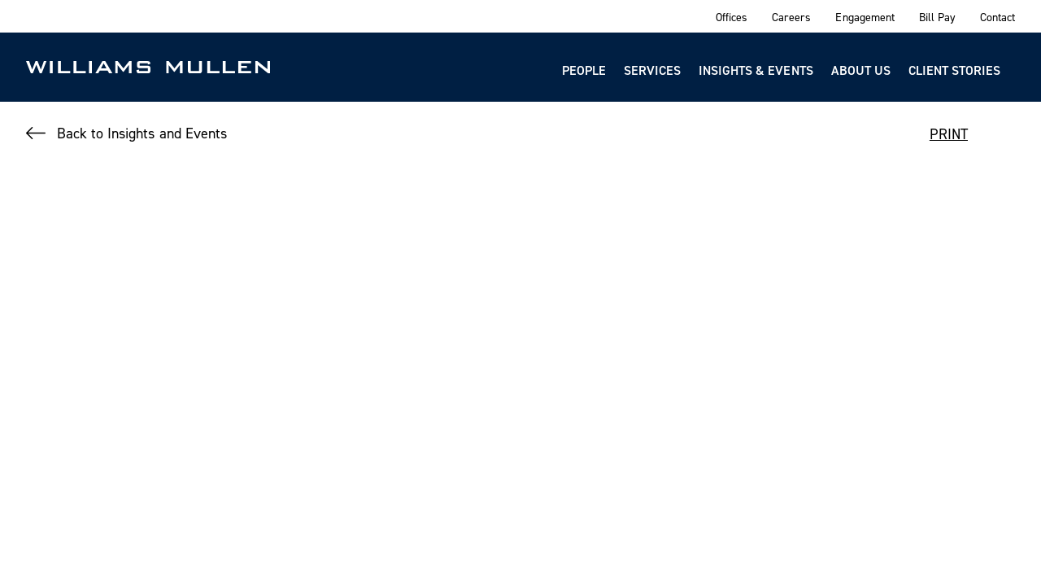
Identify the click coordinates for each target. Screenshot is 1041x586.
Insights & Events (756, 70)
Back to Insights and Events (142, 133)
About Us (861, 70)
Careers (791, 17)
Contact (997, 17)
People (584, 70)
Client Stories (954, 70)
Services (652, 70)
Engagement (864, 17)
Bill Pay (937, 17)
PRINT (949, 133)
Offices (731, 17)
